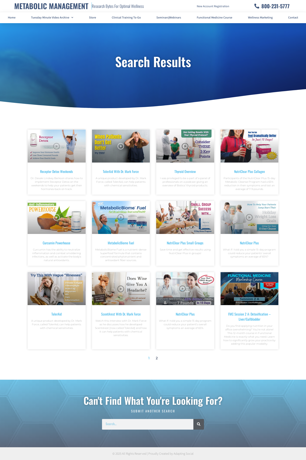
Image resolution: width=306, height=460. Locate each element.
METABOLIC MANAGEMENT (51, 5)
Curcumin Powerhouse (56, 242)
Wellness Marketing (260, 18)
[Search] (198, 424)
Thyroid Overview (185, 171)
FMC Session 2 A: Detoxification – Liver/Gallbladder (249, 316)
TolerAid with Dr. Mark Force (121, 171)
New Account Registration (213, 6)
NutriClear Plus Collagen (249, 171)
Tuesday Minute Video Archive (52, 17)
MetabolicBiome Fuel (121, 242)
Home (12, 18)
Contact (293, 18)
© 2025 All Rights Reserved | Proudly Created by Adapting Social (153, 454)
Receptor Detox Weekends (56, 171)
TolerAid (56, 314)
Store (92, 18)
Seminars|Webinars (168, 18)
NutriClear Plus (249, 242)
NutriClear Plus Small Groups (185, 242)
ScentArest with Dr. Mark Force (121, 314)
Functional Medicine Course (214, 18)
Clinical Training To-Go (126, 18)
